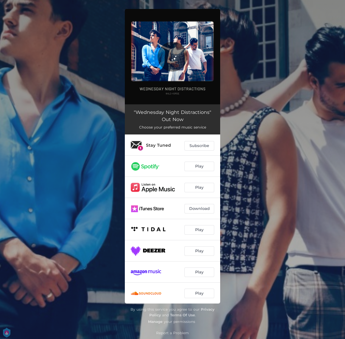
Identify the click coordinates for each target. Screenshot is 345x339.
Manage (155, 321)
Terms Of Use (182, 315)
